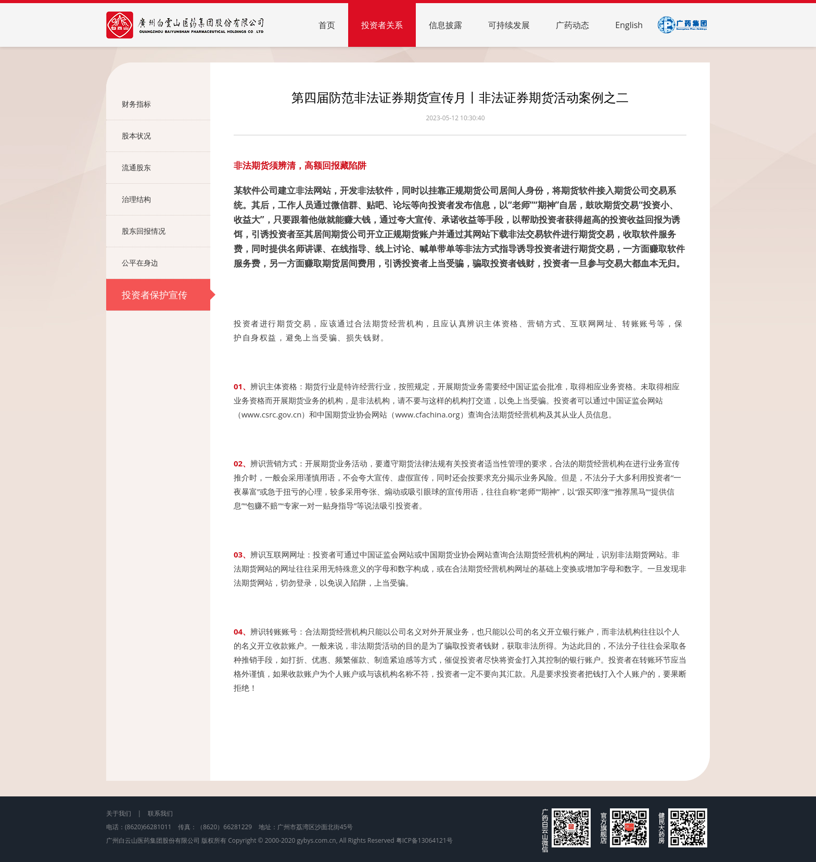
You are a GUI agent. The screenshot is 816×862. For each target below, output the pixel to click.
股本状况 (166, 136)
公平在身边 (166, 263)
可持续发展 (509, 25)
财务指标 (166, 104)
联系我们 (160, 813)
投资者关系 (382, 25)
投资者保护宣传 (166, 294)
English (629, 25)
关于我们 (118, 813)
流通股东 (166, 167)
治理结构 (166, 199)
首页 (326, 25)
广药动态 (572, 25)
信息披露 (445, 25)
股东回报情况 (166, 231)
